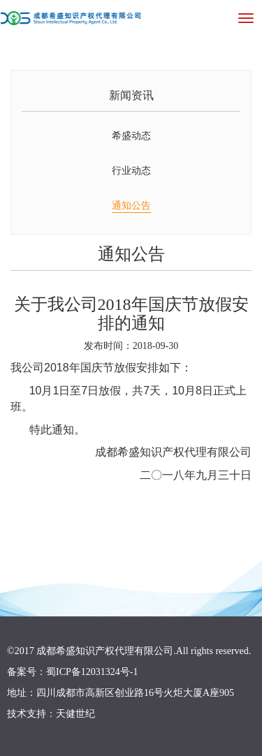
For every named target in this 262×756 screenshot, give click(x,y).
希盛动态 (131, 136)
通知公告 (131, 205)
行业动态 (131, 170)
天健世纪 (75, 714)
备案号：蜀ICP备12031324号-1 (72, 672)
